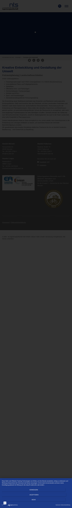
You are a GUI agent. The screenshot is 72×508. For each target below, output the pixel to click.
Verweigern (12, 501)
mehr (60, 501)
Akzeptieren (36, 501)
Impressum (58, 504)
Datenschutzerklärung (65, 504)
